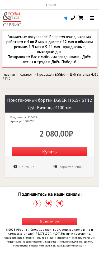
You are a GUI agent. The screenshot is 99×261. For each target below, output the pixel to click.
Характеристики (68, 167)
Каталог (26, 74)
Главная (9, 74)
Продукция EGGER (51, 74)
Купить (49, 152)
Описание (23, 167)
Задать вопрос (50, 221)
